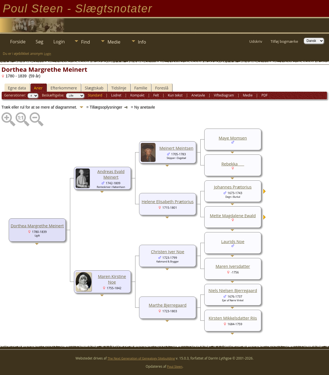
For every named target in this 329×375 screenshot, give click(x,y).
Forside (18, 42)
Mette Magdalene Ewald (233, 215)
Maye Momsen (233, 138)
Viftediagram (224, 95)
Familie (140, 88)
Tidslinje (118, 88)
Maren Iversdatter (232, 266)
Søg (39, 42)
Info (142, 42)
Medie (113, 42)
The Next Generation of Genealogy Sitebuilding (141, 358)
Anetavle (198, 95)
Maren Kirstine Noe (112, 279)
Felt (156, 95)
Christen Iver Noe (167, 251)
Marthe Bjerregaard (167, 305)
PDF (264, 95)
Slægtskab (94, 88)
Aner (38, 88)
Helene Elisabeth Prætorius (168, 201)
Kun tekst (175, 95)
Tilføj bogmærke (284, 41)
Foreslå (161, 88)
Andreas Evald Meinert (111, 174)
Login (59, 42)
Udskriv (255, 41)
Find (85, 42)
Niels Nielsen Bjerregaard (232, 290)
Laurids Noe (232, 241)
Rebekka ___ (232, 164)
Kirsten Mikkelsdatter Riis (232, 318)
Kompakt (137, 95)
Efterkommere (64, 88)
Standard (95, 95)
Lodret (116, 95)
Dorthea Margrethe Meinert (37, 225)
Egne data (17, 88)
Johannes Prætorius (232, 187)
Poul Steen (175, 366)
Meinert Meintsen (176, 148)
